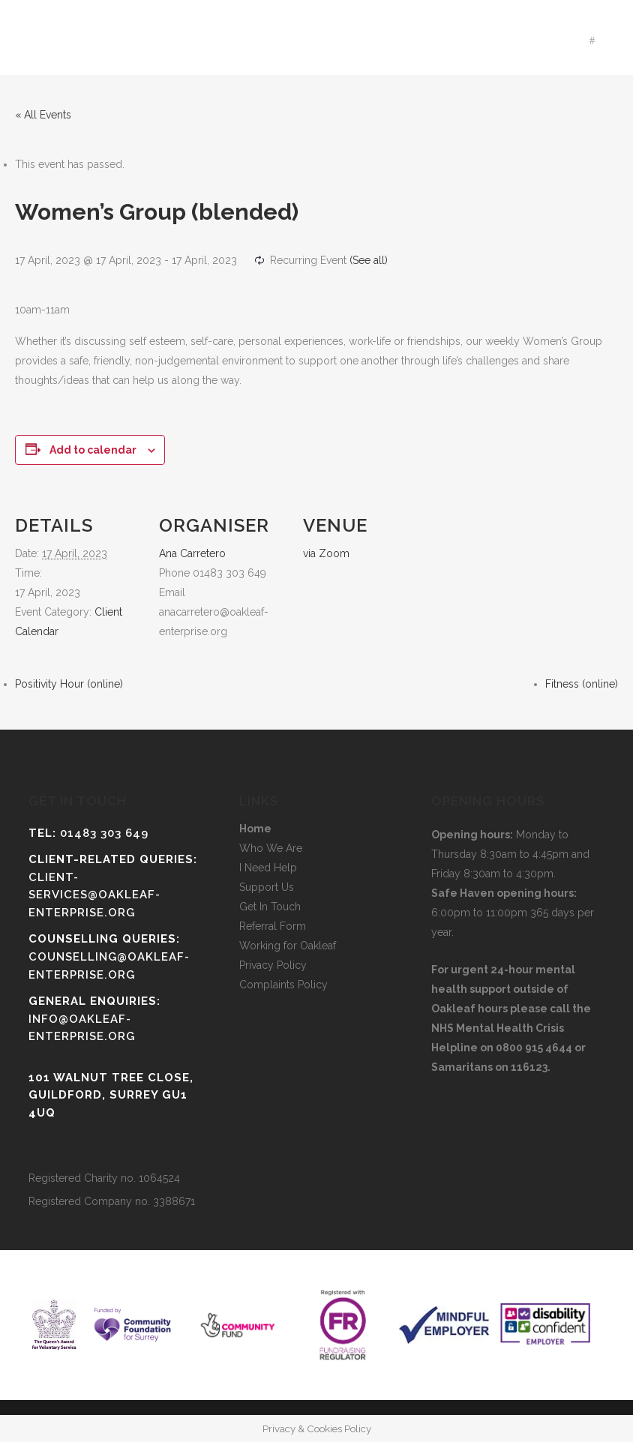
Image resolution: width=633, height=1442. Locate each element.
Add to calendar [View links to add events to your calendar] (93, 450)
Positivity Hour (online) (69, 684)
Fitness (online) (581, 684)
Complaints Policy (283, 985)
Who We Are (270, 848)
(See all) (369, 260)
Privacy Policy (273, 965)
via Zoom (326, 553)
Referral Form (272, 926)
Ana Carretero (192, 553)
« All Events (43, 115)
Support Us (266, 887)
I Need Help (268, 868)
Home (255, 829)
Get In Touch (270, 907)
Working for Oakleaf (287, 946)
